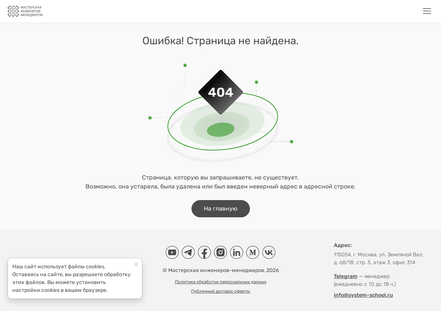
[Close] (136, 264)
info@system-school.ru (363, 295)
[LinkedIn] (236, 252)
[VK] (268, 252)
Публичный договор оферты (220, 291)
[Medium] (252, 252)
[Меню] (427, 11)
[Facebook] (204, 252)
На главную (221, 208)
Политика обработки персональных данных (220, 281)
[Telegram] (188, 252)
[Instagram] (220, 252)
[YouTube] (172, 252)
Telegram (345, 276)
